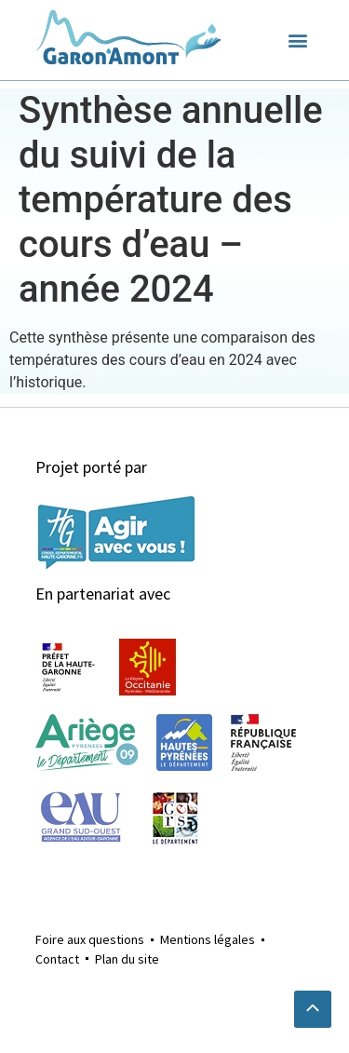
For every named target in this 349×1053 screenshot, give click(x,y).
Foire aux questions (89, 939)
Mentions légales (207, 939)
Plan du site (127, 959)
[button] (298, 40)
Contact (57, 959)
